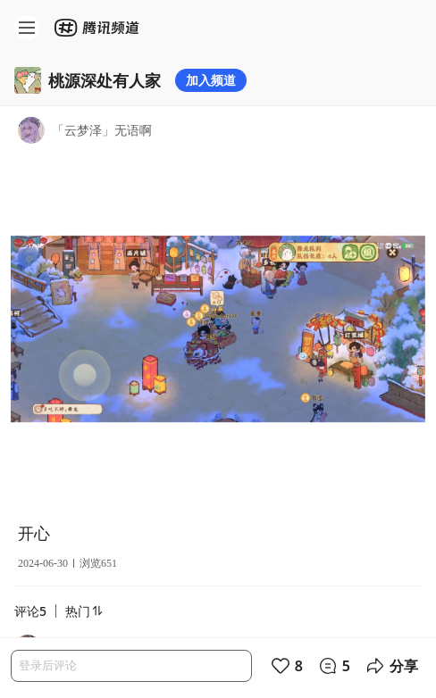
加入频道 (211, 79)
